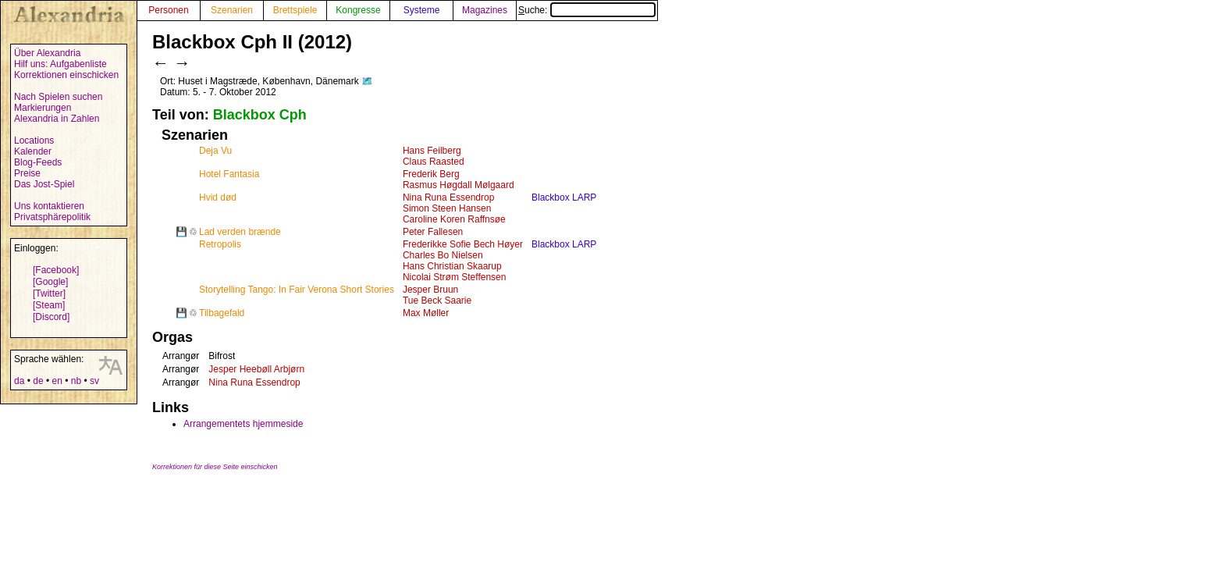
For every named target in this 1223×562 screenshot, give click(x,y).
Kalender (33, 151)
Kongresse (358, 10)
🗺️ (367, 81)
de (38, 380)
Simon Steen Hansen (447, 208)
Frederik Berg (431, 174)
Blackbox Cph (260, 115)
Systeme (422, 10)
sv (94, 380)
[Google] (50, 281)
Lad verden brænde (240, 231)
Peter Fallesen (433, 231)
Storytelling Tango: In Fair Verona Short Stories (296, 289)
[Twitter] (49, 293)
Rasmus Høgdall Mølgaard (458, 185)
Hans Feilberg (432, 150)
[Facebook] (56, 270)
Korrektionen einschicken (66, 74)
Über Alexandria (47, 53)
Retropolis (220, 244)
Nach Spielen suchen (58, 96)
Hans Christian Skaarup (452, 266)
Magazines (484, 10)
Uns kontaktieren (49, 206)
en (57, 380)
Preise (27, 173)
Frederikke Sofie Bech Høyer (463, 244)
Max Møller (426, 313)
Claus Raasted (433, 161)
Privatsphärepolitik (52, 217)
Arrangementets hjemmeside (243, 423)
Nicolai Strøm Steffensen (455, 277)
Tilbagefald (221, 313)
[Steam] (49, 305)
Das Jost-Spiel (44, 184)
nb (76, 380)
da (19, 380)
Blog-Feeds (38, 162)
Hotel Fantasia (229, 174)
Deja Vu (215, 150)
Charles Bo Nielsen (443, 255)
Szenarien (232, 10)
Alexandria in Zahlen (56, 118)
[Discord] (51, 316)
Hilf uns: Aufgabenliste (60, 64)
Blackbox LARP (564, 197)
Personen (168, 10)
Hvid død (217, 197)
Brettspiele (295, 10)
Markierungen (42, 107)
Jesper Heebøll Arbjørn (256, 369)
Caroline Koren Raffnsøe (454, 219)
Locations (34, 140)
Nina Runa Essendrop (448, 197)
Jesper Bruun (430, 289)
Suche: (587, 10)
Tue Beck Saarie (437, 300)
